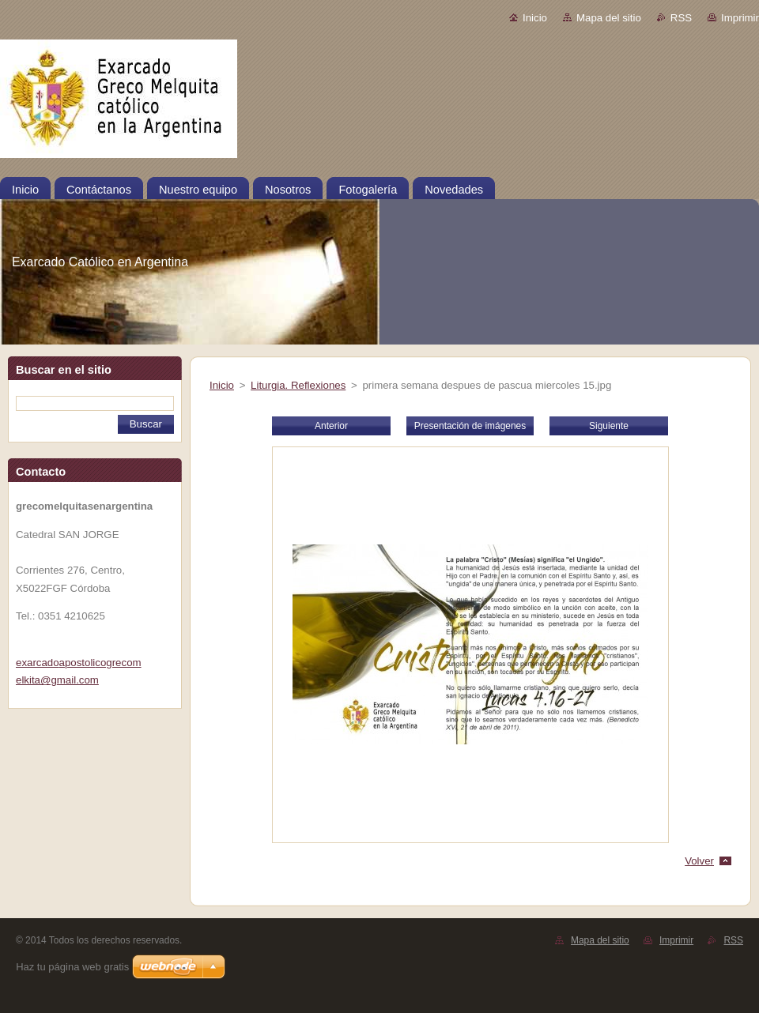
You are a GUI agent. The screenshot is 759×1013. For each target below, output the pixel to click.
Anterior (331, 425)
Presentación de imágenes (470, 425)
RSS (681, 18)
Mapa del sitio (608, 18)
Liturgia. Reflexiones (298, 385)
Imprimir (740, 18)
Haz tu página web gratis (72, 967)
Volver (699, 861)
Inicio (535, 18)
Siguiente (609, 425)
